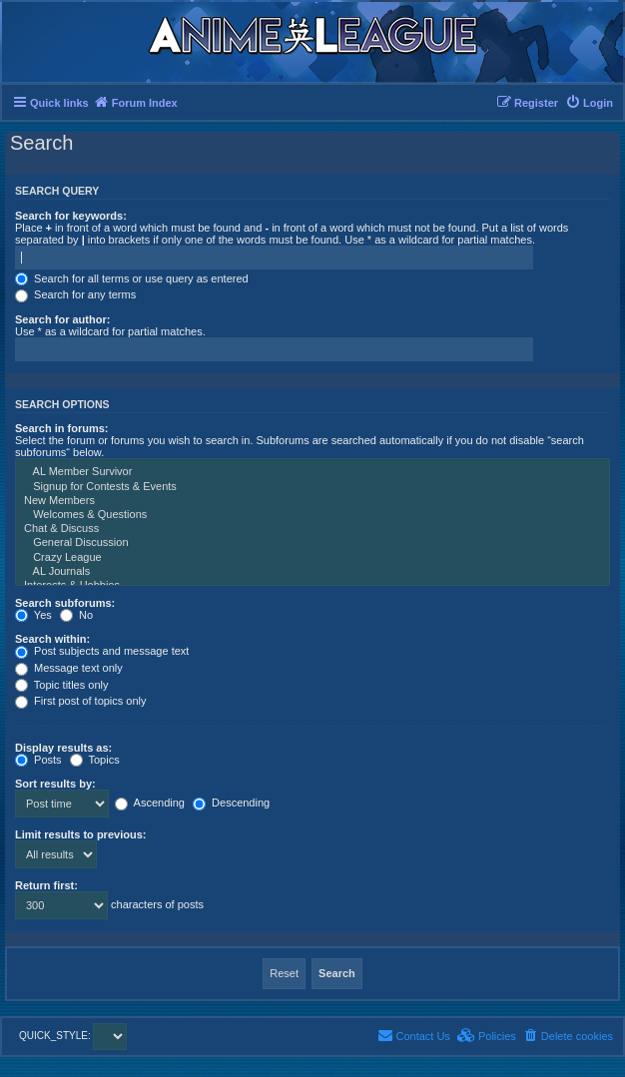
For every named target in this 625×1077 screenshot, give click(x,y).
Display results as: (63, 748)
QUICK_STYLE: (73, 1035)
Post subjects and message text (102, 651)
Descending (231, 802)
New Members (312, 501)
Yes (33, 615)
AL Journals (312, 572)
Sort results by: (55, 784)
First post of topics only (81, 701)
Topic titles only (61, 685)
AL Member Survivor (312, 472)
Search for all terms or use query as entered (132, 278)
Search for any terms (75, 294)
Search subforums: (65, 603)
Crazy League (312, 558)
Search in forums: (62, 428)
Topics (95, 760)
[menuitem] (589, 103)
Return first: (46, 885)
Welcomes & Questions (312, 515)
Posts (38, 760)
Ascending (150, 802)
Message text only (69, 668)
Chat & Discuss (312, 529)
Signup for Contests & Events (312, 487)
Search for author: (62, 319)
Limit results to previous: (80, 834)
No (76, 615)
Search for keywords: (71, 216)
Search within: (52, 639)
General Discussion (312, 543)
